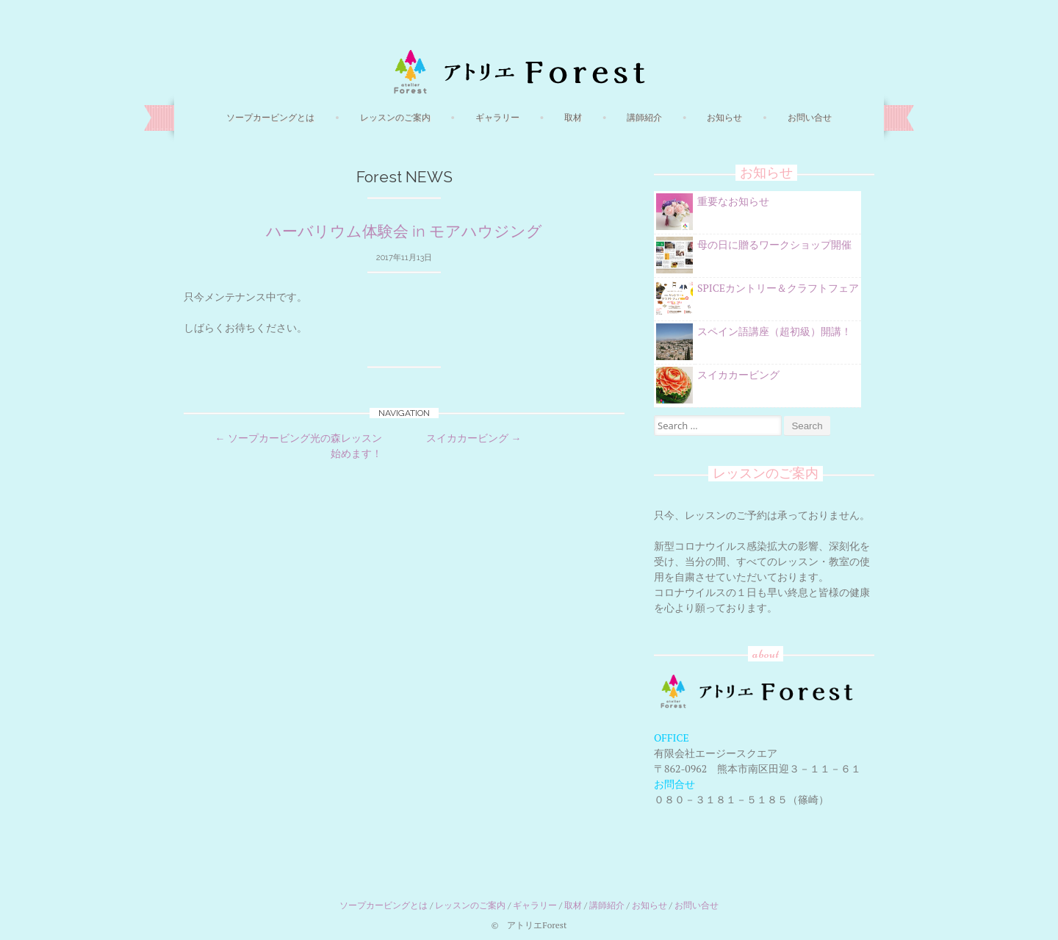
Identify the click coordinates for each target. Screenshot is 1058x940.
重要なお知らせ (733, 201)
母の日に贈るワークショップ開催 (774, 244)
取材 (573, 117)
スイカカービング (473, 438)
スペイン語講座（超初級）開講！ (774, 331)
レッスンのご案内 (395, 117)
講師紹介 (644, 117)
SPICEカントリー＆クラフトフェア (778, 288)
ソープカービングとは (270, 117)
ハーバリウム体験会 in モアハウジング (404, 231)
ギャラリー (497, 117)
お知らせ (724, 117)
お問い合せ (810, 117)
